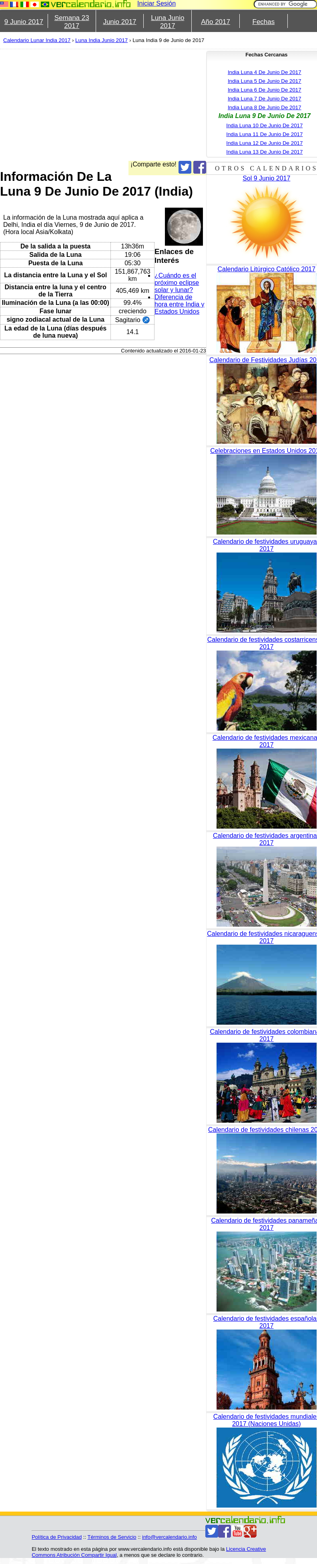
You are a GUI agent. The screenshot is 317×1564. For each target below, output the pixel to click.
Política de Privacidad (57, 1537)
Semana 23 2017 (71, 22)
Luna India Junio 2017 (101, 40)
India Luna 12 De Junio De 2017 (264, 143)
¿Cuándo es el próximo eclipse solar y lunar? (176, 282)
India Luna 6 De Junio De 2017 (264, 90)
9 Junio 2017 (23, 22)
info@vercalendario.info (169, 1537)
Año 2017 (215, 22)
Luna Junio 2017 (167, 22)
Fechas (264, 22)
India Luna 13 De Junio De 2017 (264, 152)
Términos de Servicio (111, 1537)
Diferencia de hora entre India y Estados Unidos (179, 304)
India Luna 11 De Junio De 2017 (264, 134)
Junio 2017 (119, 22)
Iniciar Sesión (156, 3)
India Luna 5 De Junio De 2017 (264, 81)
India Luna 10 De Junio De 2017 (264, 125)
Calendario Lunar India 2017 (36, 40)
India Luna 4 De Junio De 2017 (264, 72)
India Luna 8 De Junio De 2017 (264, 107)
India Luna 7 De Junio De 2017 (264, 99)
